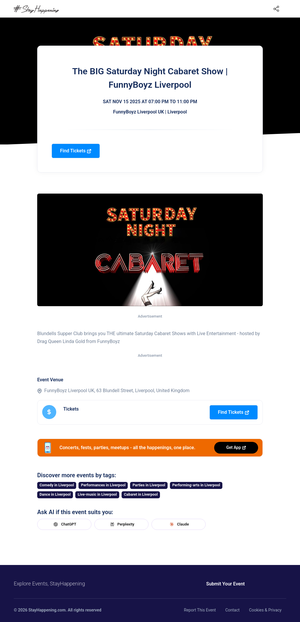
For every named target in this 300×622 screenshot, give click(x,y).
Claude (178, 524)
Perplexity (121, 524)
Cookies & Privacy (265, 610)
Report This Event (200, 610)
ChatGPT (64, 524)
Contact (232, 610)
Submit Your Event (225, 584)
